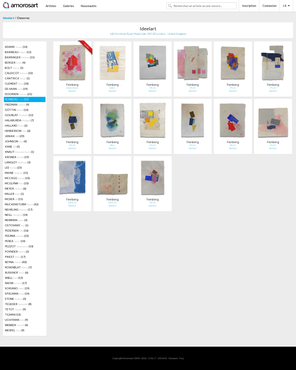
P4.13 (153, 87)
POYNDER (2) (17, 251)
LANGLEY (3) (18, 162)
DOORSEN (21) (18, 94)
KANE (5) (12, 146)
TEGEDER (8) (18, 304)
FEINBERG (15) (17, 99)
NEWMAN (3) (16, 220)
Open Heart (72, 87)
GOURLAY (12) (19, 115)
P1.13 (153, 145)
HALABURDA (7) (19, 120)
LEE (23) (13, 167)
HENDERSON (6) (17, 130)
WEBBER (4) (16, 325)
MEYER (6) (15, 188)
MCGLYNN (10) (17, 183)
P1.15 (273, 145)
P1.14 (193, 145)
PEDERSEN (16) (16, 230)
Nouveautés (88, 6)
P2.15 (72, 145)
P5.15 (273, 87)
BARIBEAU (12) (18, 52)
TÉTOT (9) (15, 309)
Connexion (270, 5)
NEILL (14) (16, 214)
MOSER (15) (14, 199)
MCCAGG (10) (17, 178)
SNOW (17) (16, 283)
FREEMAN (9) (17, 104)
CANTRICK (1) (17, 78)
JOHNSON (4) (16, 141)
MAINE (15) (16, 172)
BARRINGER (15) (20, 57)
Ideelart (8, 18)
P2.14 (153, 202)
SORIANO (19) (17, 288)
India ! (112, 87)
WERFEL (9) (14, 330)
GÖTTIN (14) (16, 109)
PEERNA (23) (17, 235)
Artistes (51, 6)
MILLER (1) (14, 193)
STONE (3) (15, 298)
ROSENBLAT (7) (18, 267)
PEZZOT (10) (19, 246)
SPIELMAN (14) (17, 293)
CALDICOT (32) (19, 73)
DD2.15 (72, 202)
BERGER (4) (15, 62)
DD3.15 (112, 202)
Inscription (249, 5)
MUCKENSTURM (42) (22, 204)
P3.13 (233, 87)
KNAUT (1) (19, 151)
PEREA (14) (15, 241)
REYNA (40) (16, 262)
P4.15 (233, 145)
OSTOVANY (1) (16, 225)
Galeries (68, 6)
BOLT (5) (14, 67)
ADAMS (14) (16, 46)
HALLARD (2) (16, 125)
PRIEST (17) (15, 256)
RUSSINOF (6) (16, 272)
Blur (112, 145)
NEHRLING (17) (18, 209)
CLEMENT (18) (17, 83)
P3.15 (193, 87)
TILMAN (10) (13, 314)
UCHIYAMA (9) (16, 319)
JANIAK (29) (14, 136)
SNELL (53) (14, 277)
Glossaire (173, 358)
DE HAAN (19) (16, 88)
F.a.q (182, 358)
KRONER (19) (17, 157)
